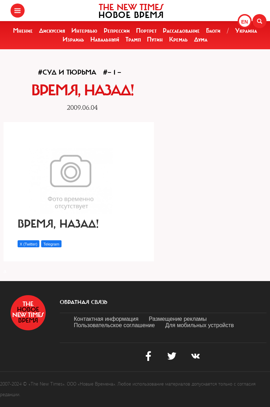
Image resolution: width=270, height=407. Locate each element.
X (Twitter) (28, 244)
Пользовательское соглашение (114, 325)
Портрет (146, 30)
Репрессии (117, 30)
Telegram (51, 244)
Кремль (178, 39)
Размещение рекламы (178, 319)
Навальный (104, 39)
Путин (155, 39)
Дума (200, 39)
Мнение (23, 30)
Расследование (181, 30)
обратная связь (83, 302)
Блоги (213, 30)
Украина (246, 30)
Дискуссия (52, 30)
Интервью (84, 30)
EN (244, 22)
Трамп (133, 39)
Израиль (73, 39)
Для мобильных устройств (199, 325)
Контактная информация (106, 319)
